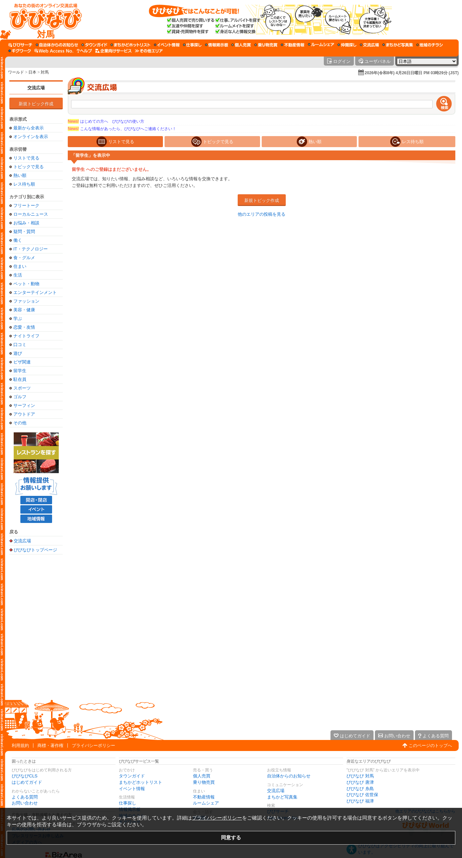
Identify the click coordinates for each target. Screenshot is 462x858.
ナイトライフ (26, 336)
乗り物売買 (204, 782)
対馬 (45, 72)
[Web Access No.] (53, 51)
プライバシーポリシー (93, 745)
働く (17, 240)
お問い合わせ (25, 803)
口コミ (19, 344)
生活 (17, 275)
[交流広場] (369, 45)
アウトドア (24, 414)
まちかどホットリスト (140, 782)
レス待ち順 (24, 184)
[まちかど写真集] (397, 45)
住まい (19, 266)
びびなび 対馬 (360, 775)
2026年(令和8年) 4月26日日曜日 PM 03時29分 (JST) (412, 73)
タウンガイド (132, 775)
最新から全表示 (28, 128)
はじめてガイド (27, 782)
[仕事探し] (192, 45)
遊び (17, 353)
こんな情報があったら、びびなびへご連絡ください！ (122, 128)
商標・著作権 (50, 745)
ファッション (26, 301)
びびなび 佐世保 (362, 794)
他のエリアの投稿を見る (261, 214)
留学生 (19, 370)
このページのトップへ (430, 745)
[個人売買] (241, 45)
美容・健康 (24, 310)
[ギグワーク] (19, 51)
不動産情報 (204, 796)
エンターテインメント (35, 292)
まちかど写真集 (282, 796)
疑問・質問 (24, 231)
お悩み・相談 (26, 223)
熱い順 (19, 175)
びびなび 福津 (360, 800)
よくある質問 (25, 796)
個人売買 (201, 775)
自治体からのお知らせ (288, 775)
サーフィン (24, 405)
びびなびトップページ (35, 549)
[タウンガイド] (94, 45)
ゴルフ (19, 397)
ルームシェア (206, 803)
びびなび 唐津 (360, 782)
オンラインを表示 (30, 136)
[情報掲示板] (216, 45)
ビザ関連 (22, 362)
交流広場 (36, 87)
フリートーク (26, 205)
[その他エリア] (149, 51)
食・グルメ (24, 257)
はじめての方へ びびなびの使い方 (106, 121)
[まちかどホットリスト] (130, 45)
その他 (19, 423)
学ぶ (17, 318)
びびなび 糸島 (360, 788)
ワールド (16, 72)
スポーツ (22, 388)
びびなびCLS (24, 775)
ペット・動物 (26, 284)
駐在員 (19, 379)
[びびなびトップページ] (42, 19)
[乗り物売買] (265, 45)
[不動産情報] (292, 45)
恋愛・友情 (24, 327)
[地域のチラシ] (429, 45)
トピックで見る (28, 167)
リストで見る (26, 158)
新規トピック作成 (36, 103)
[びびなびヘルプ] (84, 51)
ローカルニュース (30, 214)
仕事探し (127, 803)
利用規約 (20, 745)
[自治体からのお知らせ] (57, 45)
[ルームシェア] (321, 45)
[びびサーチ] (20, 45)
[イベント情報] (167, 45)
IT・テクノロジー (30, 249)
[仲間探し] (347, 45)
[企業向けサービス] (113, 51)
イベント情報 (132, 788)
